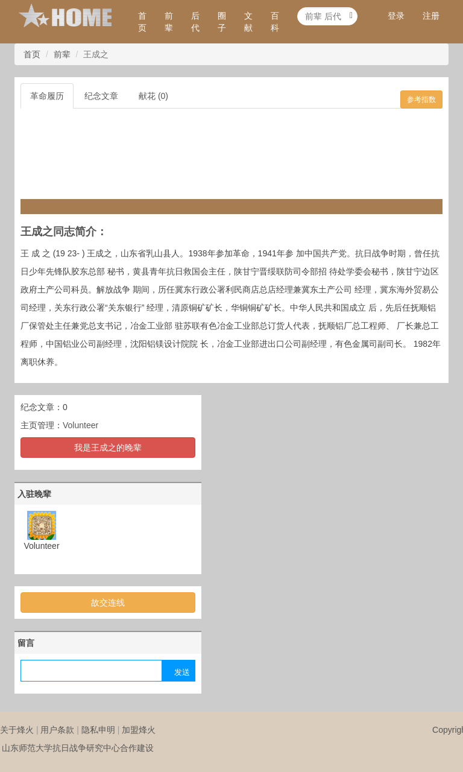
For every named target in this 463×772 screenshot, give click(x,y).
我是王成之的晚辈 (108, 447)
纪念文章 (101, 96)
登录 (396, 16)
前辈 (169, 22)
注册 (431, 16)
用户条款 (57, 730)
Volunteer (80, 425)
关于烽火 (17, 730)
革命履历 (47, 96)
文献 (248, 22)
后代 (195, 22)
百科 (275, 22)
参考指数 (421, 99)
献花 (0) (153, 96)
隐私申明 (98, 730)
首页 (142, 22)
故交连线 (108, 602)
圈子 (222, 22)
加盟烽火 (139, 730)
